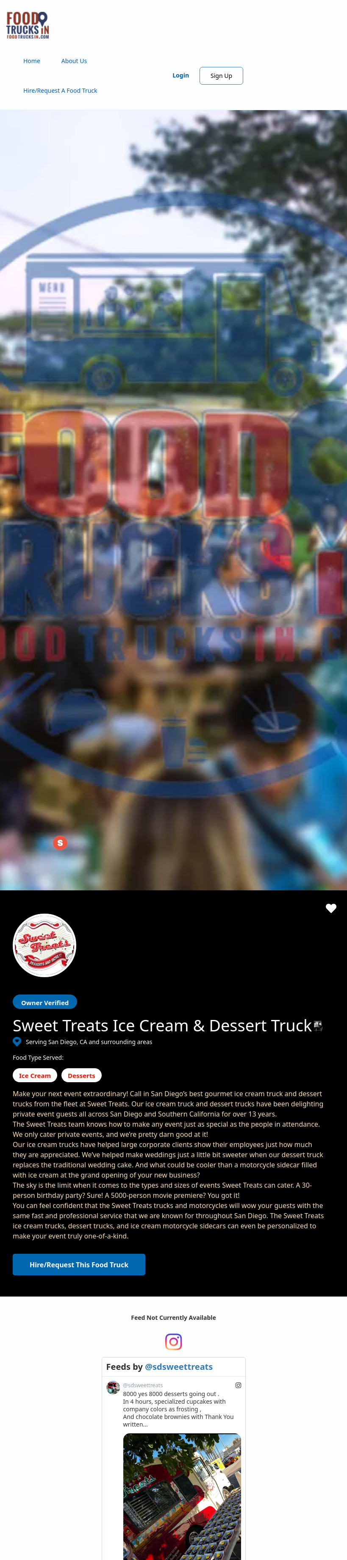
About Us (74, 61)
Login (180, 75)
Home (31, 61)
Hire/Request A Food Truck (60, 90)
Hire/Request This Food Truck (79, 1264)
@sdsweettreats (179, 1383)
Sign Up (221, 76)
